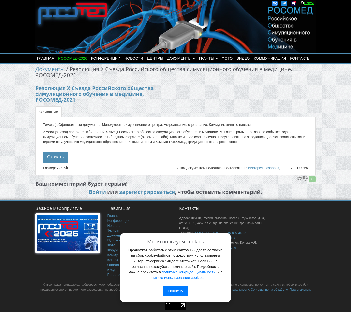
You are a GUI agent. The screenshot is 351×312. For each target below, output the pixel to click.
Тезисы (113, 230)
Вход (111, 270)
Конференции (105, 58)
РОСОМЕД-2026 (72, 58)
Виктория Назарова (263, 168)
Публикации (117, 240)
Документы (181, 58)
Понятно (175, 291)
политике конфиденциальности (188, 272)
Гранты (208, 58)
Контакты (300, 58)
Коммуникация (270, 58)
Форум (112, 250)
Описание (48, 112)
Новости (133, 58)
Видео (243, 58)
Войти (309, 3)
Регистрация (117, 275)
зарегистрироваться (147, 191)
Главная (45, 58)
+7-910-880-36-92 (233, 233)
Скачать (55, 157)
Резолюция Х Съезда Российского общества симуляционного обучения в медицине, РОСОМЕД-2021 (94, 94)
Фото (227, 58)
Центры (155, 58)
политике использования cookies (175, 277)
